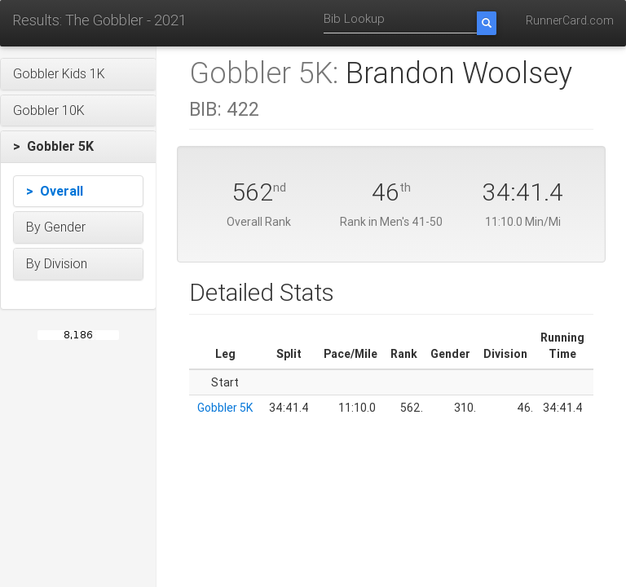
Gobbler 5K (225, 407)
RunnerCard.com (570, 20)
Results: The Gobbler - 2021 (99, 20)
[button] (78, 74)
